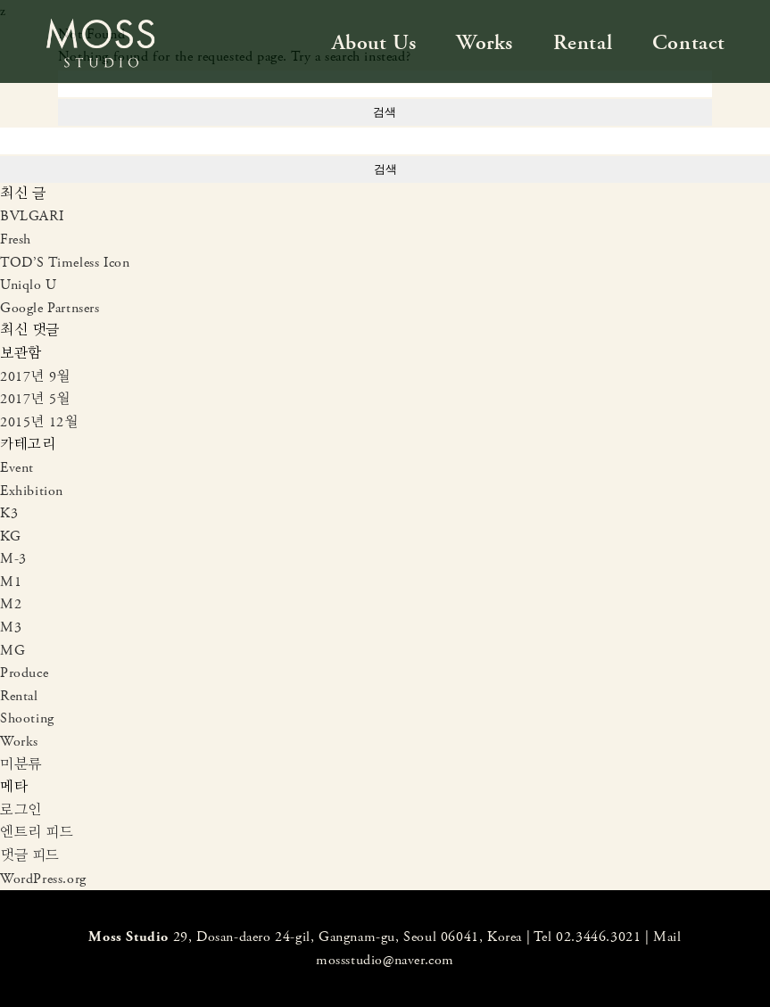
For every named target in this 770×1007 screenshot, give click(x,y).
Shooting (27, 718)
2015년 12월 (39, 422)
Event (17, 467)
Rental (583, 42)
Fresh (15, 239)
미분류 (21, 764)
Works (484, 42)
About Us (374, 42)
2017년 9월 (35, 376)
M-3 (13, 558)
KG (10, 536)
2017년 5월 (35, 399)
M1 (10, 582)
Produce (24, 673)
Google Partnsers (50, 308)
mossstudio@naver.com (385, 960)
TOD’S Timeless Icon (64, 262)
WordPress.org (43, 879)
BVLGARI (31, 216)
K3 (9, 513)
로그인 (21, 810)
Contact (688, 42)
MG (12, 650)
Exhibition (31, 491)
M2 (10, 604)
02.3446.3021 (598, 937)
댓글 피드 (30, 855)
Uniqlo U (28, 285)
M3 (10, 627)
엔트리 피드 (37, 832)
